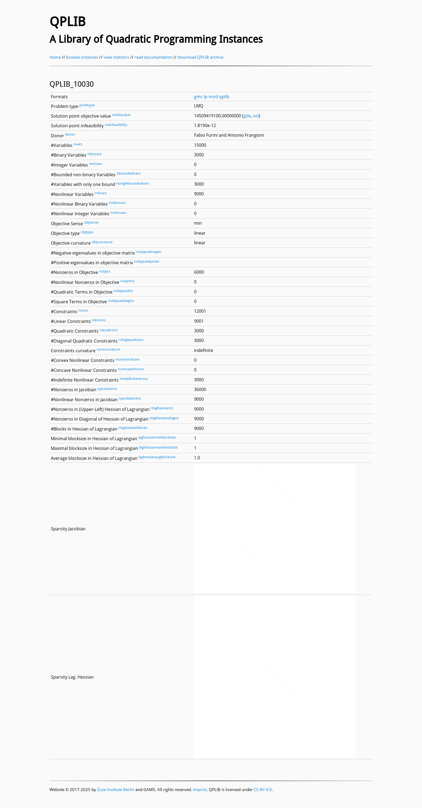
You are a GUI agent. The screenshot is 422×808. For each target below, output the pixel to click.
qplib (224, 97)
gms (198, 97)
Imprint (200, 789)
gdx (247, 116)
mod (213, 97)
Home (55, 57)
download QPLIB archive (200, 57)
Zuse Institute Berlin (115, 789)
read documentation (153, 57)
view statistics (116, 57)
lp (206, 97)
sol (256, 116)
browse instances (82, 57)
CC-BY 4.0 (263, 789)
